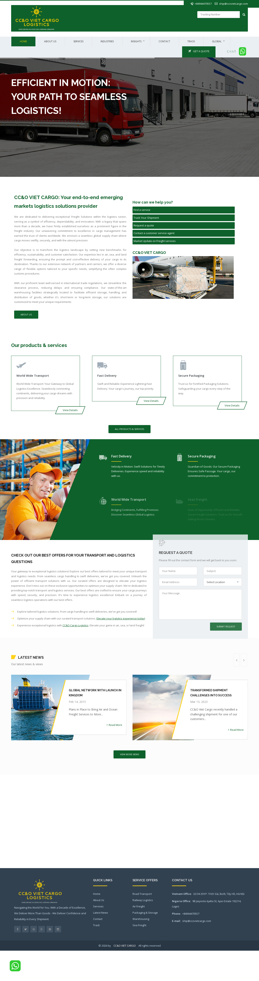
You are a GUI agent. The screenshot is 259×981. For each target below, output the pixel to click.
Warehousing (141, 919)
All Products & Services (129, 429)
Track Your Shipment (146, 218)
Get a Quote (198, 51)
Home (23, 41)
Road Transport (142, 894)
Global (217, 41)
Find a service (142, 210)
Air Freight (139, 906)
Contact (164, 41)
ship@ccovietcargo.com (233, 3)
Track (191, 41)
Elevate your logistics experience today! (121, 618)
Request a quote (144, 225)
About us (50, 41)
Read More (114, 725)
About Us (26, 314)
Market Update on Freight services (155, 241)
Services (78, 41)
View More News (129, 754)
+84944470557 (203, 3)
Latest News (100, 912)
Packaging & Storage (145, 912)
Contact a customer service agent (154, 233)
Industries (107, 41)
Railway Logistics (143, 900)
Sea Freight (139, 925)
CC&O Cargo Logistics (75, 625)
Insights (136, 41)
